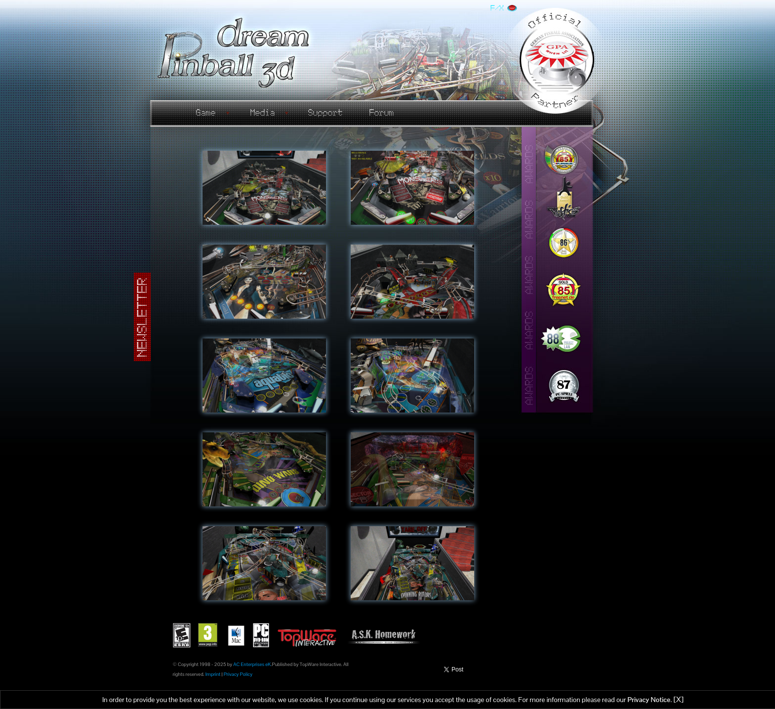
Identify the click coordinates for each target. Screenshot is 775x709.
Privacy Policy (238, 674)
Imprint (212, 674)
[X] (678, 699)
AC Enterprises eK (252, 664)
